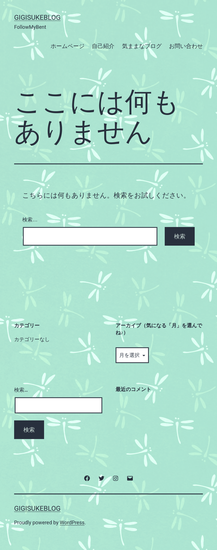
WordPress (72, 522)
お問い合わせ (186, 46)
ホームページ (67, 46)
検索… (30, 219)
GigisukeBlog (37, 17)
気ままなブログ (142, 46)
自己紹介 (103, 46)
